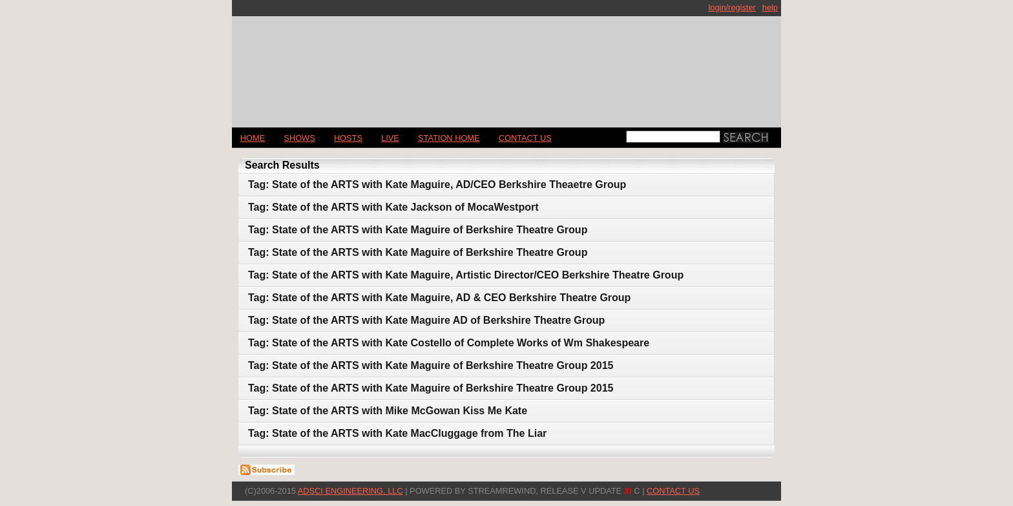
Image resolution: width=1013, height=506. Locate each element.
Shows (299, 138)
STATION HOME (449, 138)
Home (252, 138)
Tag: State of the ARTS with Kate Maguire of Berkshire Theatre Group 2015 (430, 365)
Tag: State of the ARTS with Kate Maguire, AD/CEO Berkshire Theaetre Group (437, 184)
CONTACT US (525, 138)
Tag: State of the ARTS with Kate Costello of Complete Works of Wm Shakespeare (448, 342)
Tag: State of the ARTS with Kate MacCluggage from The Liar (397, 433)
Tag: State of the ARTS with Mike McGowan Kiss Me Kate (387, 410)
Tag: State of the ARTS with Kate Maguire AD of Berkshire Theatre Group (426, 320)
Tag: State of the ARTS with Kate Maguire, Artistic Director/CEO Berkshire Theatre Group (466, 274)
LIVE (390, 138)
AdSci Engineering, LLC (350, 491)
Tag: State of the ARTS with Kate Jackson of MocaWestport (393, 207)
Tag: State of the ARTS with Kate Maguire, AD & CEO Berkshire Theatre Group (439, 297)
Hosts (348, 138)
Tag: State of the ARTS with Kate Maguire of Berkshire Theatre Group (417, 229)
